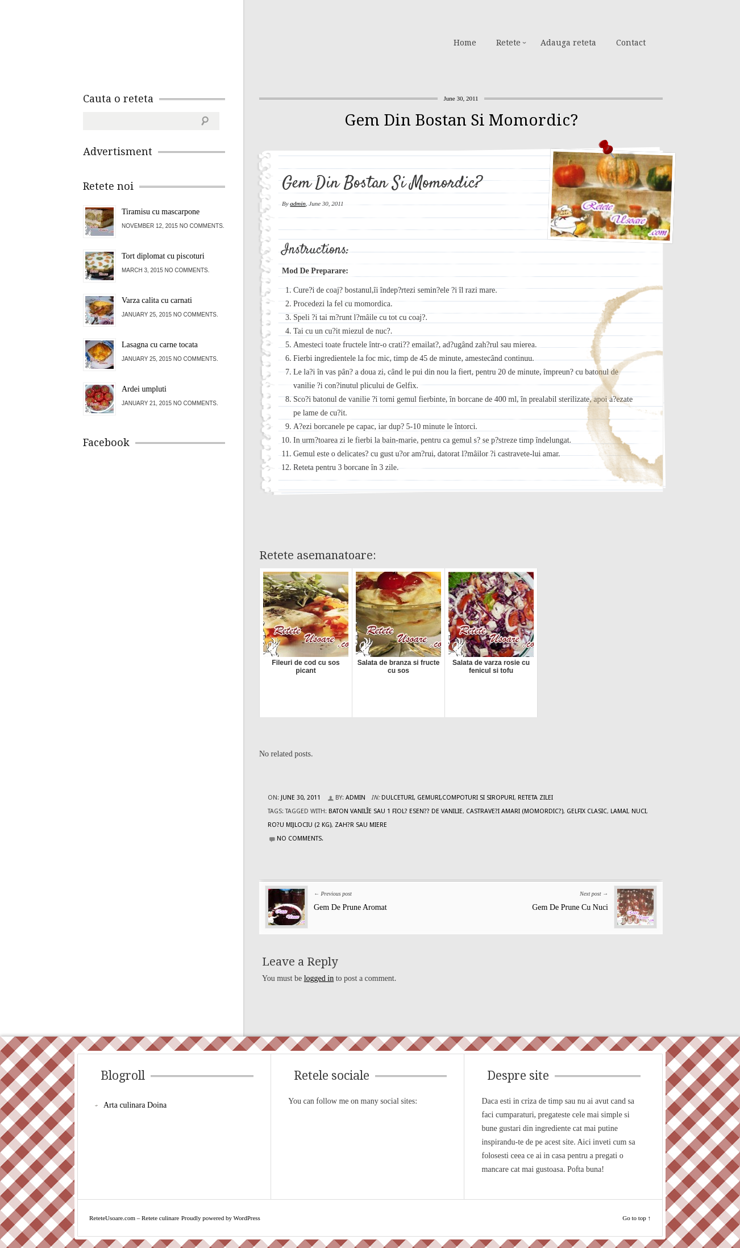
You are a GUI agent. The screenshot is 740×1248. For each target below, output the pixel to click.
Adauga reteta (568, 42)
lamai (619, 811)
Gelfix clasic (587, 811)
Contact (631, 42)
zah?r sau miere (361, 825)
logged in (319, 978)
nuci (638, 811)
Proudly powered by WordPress (220, 1217)
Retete (508, 42)
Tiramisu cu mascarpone (160, 211)
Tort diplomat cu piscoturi (163, 256)
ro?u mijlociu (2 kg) (299, 825)
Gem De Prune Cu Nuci (570, 907)
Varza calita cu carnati (157, 300)
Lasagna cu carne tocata (160, 344)
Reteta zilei (535, 797)
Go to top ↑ (636, 1217)
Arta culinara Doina (135, 1105)
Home (465, 42)
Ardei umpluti (144, 389)
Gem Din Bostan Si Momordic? (461, 120)
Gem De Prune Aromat (350, 907)
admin (298, 203)
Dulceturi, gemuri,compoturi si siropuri (447, 797)
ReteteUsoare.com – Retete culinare (165, 41)
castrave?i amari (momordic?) (514, 811)
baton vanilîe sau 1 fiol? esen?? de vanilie (396, 811)
